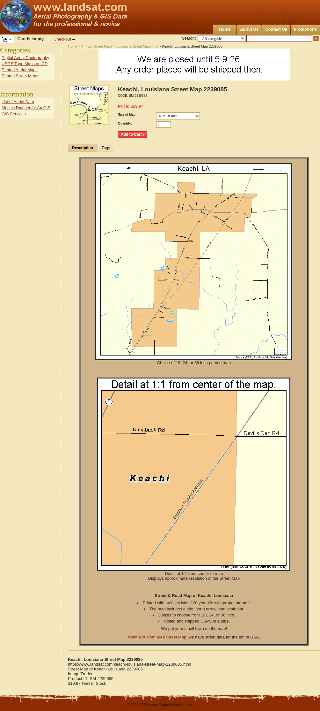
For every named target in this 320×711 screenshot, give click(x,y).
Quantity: (125, 123)
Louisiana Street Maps (133, 46)
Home (224, 29)
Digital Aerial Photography (25, 57)
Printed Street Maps (97, 46)
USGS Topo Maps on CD (24, 63)
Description (82, 148)
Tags (106, 148)
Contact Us (276, 29)
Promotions (305, 29)
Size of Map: (127, 114)
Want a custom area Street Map (157, 637)
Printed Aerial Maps (20, 69)
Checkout (62, 39)
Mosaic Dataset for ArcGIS (26, 107)
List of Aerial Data (18, 101)
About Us (249, 29)
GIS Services (14, 113)
